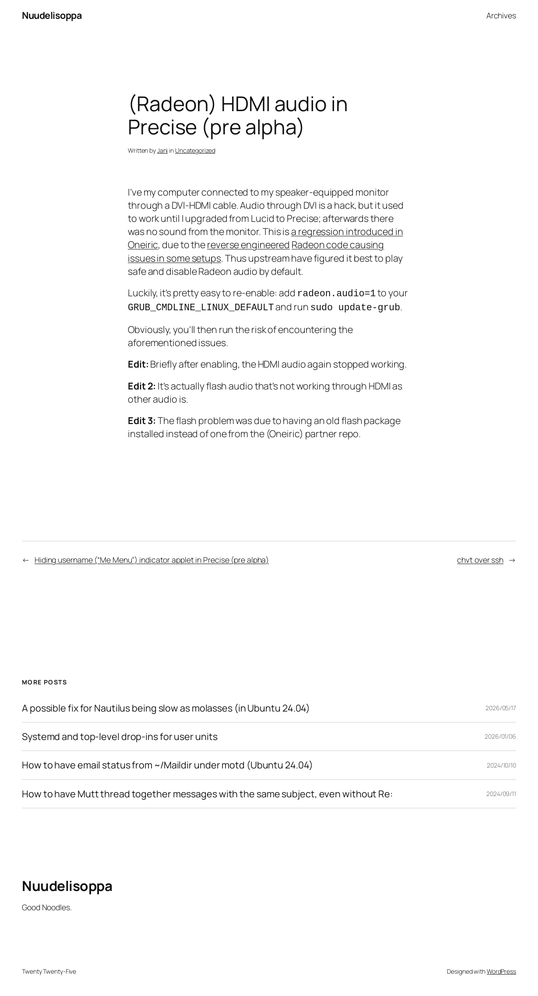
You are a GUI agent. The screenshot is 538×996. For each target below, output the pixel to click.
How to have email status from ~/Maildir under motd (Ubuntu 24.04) (167, 763)
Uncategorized (195, 150)
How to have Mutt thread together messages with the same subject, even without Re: (207, 792)
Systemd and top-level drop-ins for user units (120, 734)
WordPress (501, 969)
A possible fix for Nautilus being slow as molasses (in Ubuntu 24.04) (166, 706)
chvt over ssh (480, 558)
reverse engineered (248, 244)
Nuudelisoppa (51, 15)
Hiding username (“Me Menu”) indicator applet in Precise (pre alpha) (152, 558)
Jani (162, 150)
